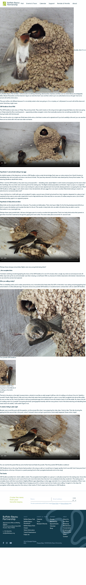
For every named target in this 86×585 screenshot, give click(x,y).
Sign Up (74, 499)
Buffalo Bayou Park (29, 519)
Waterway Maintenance (67, 524)
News (64, 534)
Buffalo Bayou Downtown (28, 522)
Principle (29, 541)
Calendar (43, 3)
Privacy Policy (55, 503)
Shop (51, 528)
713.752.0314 (8, 531)
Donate (52, 519)
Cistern (26, 528)
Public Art (26, 534)
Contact (65, 536)
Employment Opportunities (67, 531)
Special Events (54, 524)
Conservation (67, 528)
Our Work (66, 521)
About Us (66, 519)
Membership (53, 521)
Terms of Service (65, 503)
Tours (38, 521)
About (75, 3)
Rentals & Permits (63, 3)
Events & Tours (31, 3)
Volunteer (52, 526)
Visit (22, 3)
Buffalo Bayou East (29, 525)
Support (52, 3)
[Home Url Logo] (11, 4)
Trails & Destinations (30, 532)
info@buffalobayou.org (9, 533)
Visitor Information (29, 530)
